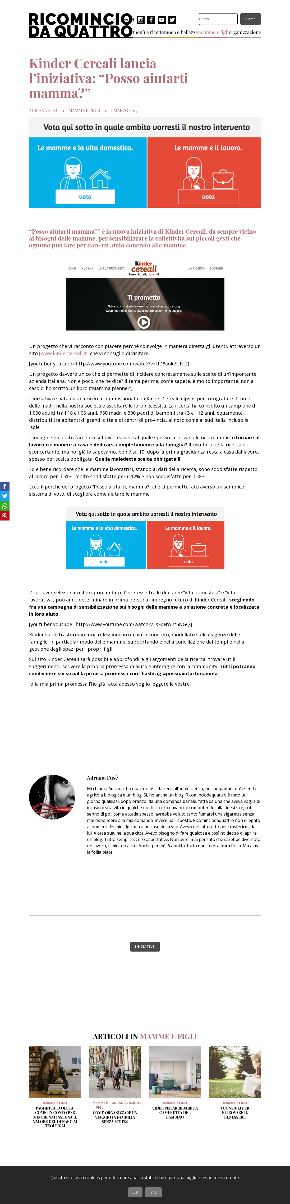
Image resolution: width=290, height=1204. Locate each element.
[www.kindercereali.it (63, 353)
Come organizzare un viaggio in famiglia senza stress (115, 1117)
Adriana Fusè (43, 110)
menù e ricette (148, 32)
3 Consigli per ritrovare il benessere (234, 1113)
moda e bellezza (181, 32)
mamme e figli (213, 32)
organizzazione (245, 32)
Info (153, 1192)
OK (135, 1192)
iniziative (145, 946)
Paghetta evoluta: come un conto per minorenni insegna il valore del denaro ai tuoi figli (55, 1117)
